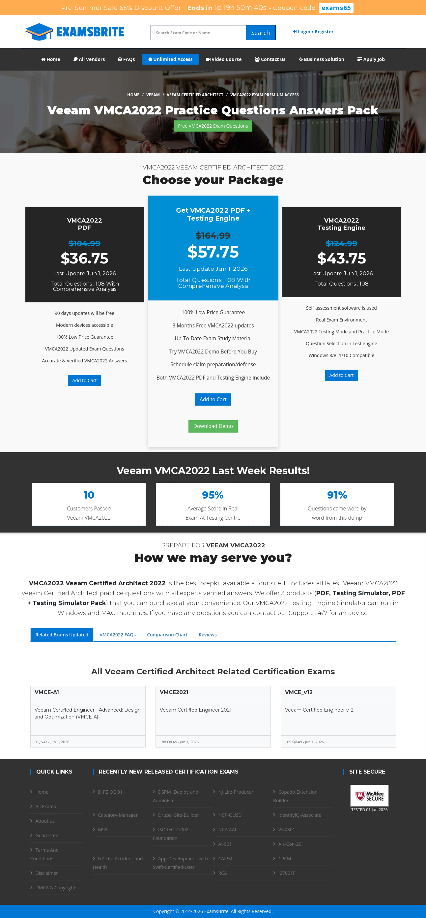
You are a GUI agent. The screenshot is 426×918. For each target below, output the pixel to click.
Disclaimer (47, 873)
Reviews (208, 634)
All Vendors (89, 59)
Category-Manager (118, 815)
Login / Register (313, 31)
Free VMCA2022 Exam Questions (213, 126)
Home (50, 59)
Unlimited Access (170, 59)
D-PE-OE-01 (110, 792)
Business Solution (322, 59)
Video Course (224, 59)
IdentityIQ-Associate (299, 815)
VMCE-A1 (47, 692)
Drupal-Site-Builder (178, 815)
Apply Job (371, 59)
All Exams (46, 806)
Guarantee (47, 835)
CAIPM (225, 858)
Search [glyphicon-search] (260, 33)
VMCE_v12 (299, 692)
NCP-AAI (227, 829)
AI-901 (225, 844)
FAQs (126, 59)
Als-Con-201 (291, 844)
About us (45, 821)
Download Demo (213, 426)
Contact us (270, 59)
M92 (103, 829)
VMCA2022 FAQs (117, 634)
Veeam (153, 95)
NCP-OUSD (230, 815)
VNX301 (286, 829)
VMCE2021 (174, 692)
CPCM (284, 858)
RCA (222, 873)
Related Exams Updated (62, 634)
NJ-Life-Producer (236, 792)
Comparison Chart (167, 634)
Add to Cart (84, 380)
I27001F (286, 873)
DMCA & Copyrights (57, 887)
